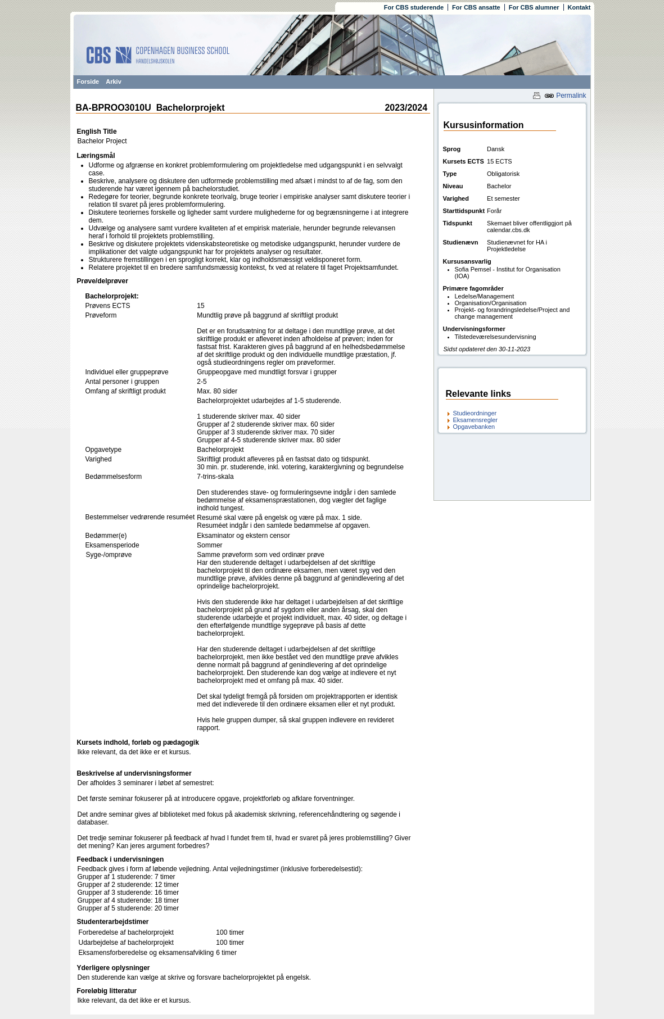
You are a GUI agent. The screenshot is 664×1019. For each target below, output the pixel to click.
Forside (88, 81)
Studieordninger (475, 413)
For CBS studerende (414, 7)
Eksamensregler (475, 419)
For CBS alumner (534, 7)
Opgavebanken (474, 426)
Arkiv (113, 81)
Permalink (565, 95)
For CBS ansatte (476, 7)
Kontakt (579, 7)
